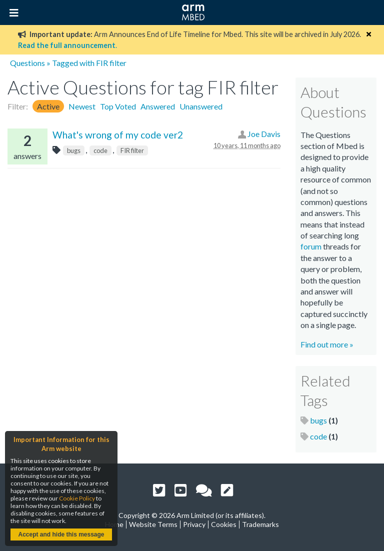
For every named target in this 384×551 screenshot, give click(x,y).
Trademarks (260, 524)
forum (311, 246)
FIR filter (132, 150)
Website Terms (153, 524)
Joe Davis (264, 133)
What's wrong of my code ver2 (117, 134)
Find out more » (327, 344)
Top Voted (118, 106)
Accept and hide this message (61, 534)
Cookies (223, 524)
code (101, 150)
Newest (82, 106)
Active (48, 106)
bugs (73, 150)
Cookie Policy (77, 498)
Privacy (194, 524)
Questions (27, 63)
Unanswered (201, 106)
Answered (157, 106)
